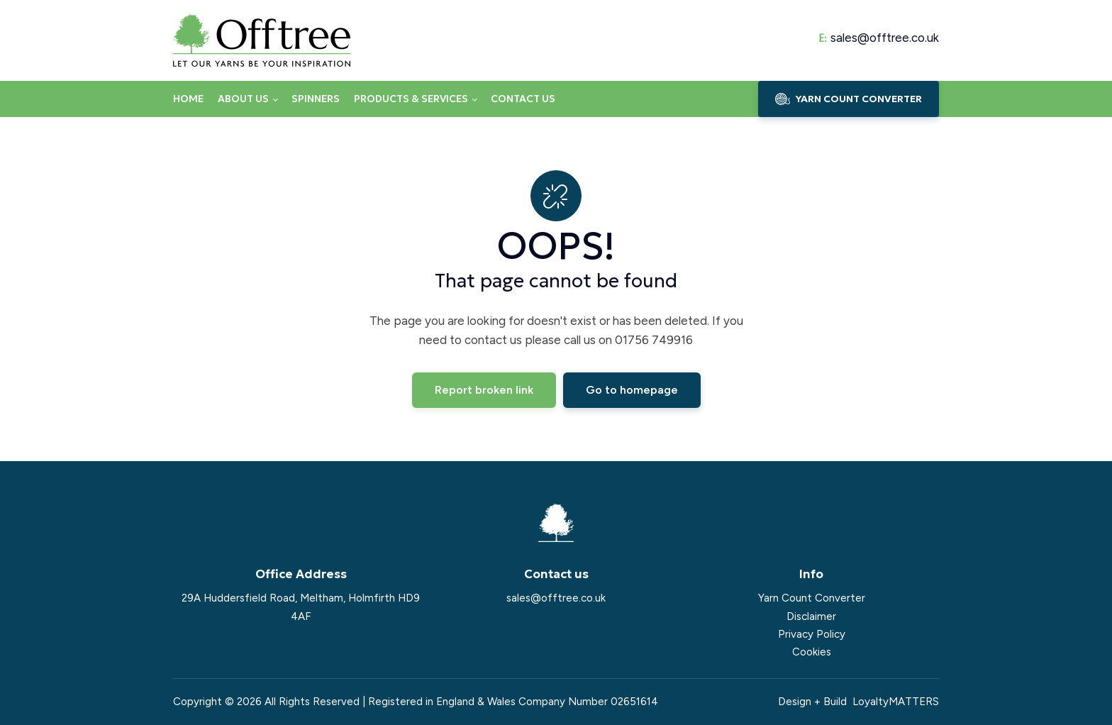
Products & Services (411, 98)
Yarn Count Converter (811, 598)
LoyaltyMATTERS (895, 701)
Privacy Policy (811, 634)
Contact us (523, 98)
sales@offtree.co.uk (884, 38)
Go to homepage (632, 390)
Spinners (315, 98)
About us (243, 98)
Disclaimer (811, 616)
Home (188, 98)
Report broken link (484, 390)
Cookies (811, 652)
